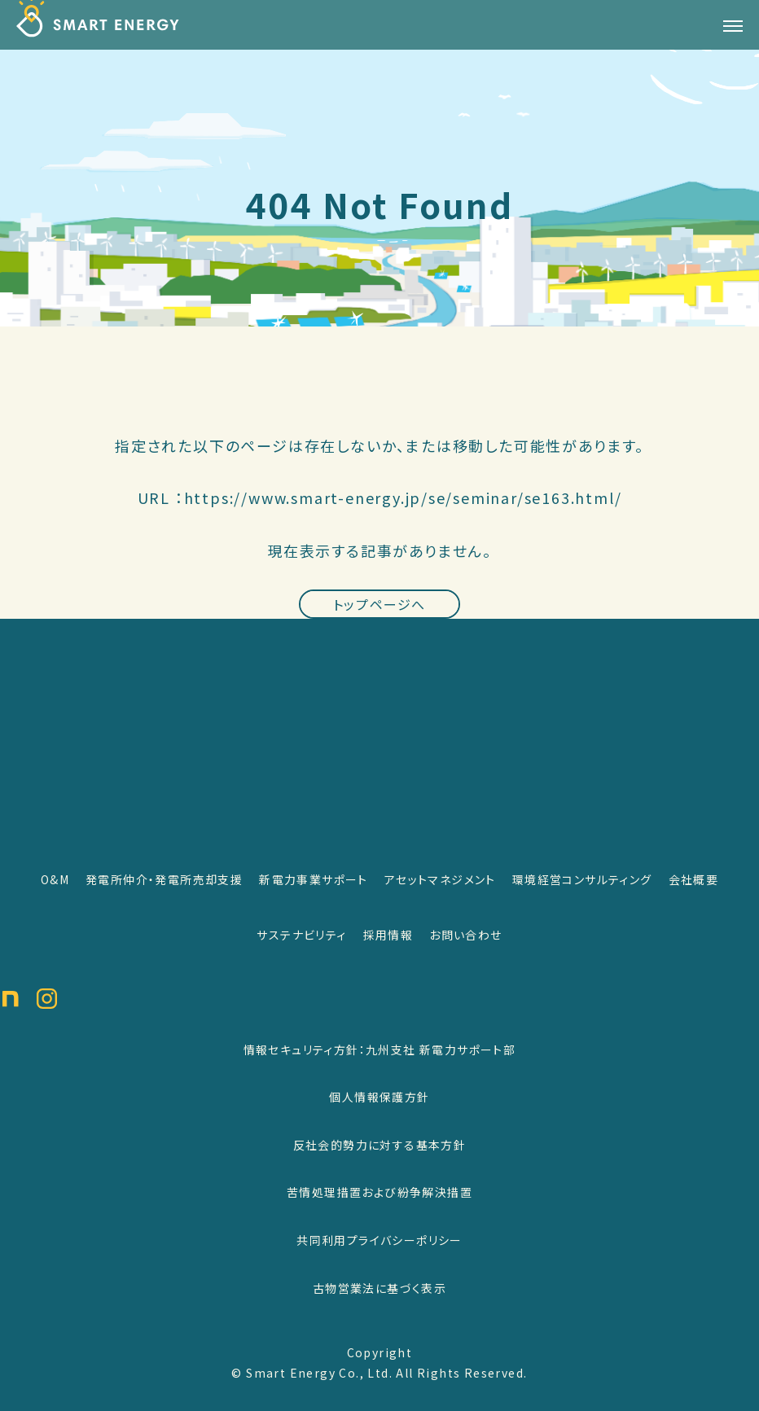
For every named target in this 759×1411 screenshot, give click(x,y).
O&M (55, 879)
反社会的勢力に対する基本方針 (380, 1145)
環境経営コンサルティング (582, 879)
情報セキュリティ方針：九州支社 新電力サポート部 (379, 1049)
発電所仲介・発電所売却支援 (164, 879)
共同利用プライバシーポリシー (379, 1240)
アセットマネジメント (440, 879)
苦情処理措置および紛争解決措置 (379, 1192)
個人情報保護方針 (379, 1097)
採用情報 (388, 935)
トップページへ (379, 614)
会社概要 (694, 879)
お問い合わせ (465, 935)
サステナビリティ (301, 935)
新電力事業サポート (313, 879)
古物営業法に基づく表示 (379, 1288)
